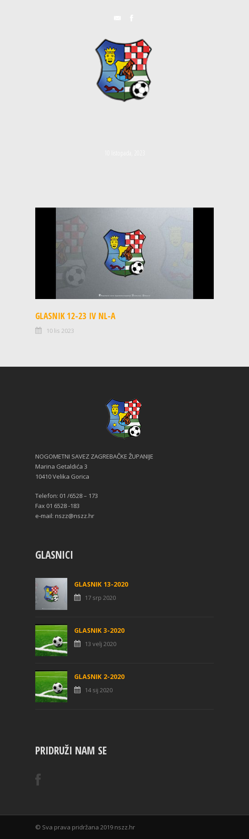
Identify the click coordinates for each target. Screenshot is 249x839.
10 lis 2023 (60, 330)
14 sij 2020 (99, 690)
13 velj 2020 (100, 644)
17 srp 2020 (100, 597)
